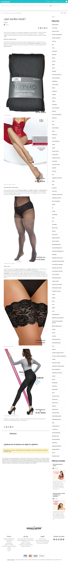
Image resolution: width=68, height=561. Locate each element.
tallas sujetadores (56, 369)
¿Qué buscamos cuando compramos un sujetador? (59, 495)
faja (53, 121)
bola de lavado (55, 151)
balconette (54, 51)
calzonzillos (54, 214)
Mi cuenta (61, 1)
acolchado (54, 104)
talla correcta (55, 402)
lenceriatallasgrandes (57, 247)
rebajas (53, 329)
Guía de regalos (55, 241)
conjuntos (54, 187)
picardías (54, 71)
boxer (53, 217)
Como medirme (55, 274)
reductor (54, 111)
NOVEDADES (25, 5)
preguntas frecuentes (57, 177)
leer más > (63, 520)
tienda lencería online (57, 284)
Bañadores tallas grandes (57, 317)
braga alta (54, 117)
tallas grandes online (56, 287)
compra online (55, 281)
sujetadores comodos (57, 372)
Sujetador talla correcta (57, 257)
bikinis (53, 87)
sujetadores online (56, 291)
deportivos (54, 134)
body (53, 124)
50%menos (54, 442)
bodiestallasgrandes (56, 416)
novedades (54, 161)
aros (53, 346)
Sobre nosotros (25, 546)
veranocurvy (55, 429)
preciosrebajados (56, 439)
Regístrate (6, 450)
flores (53, 392)
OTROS (50, 5)
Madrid (53, 349)
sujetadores (54, 81)
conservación (55, 154)
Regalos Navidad (56, 237)
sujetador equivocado (57, 267)
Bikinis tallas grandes (57, 326)
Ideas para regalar (56, 362)
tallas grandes (55, 24)
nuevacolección (55, 396)
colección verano (56, 164)
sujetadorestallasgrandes (57, 251)
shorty (53, 144)
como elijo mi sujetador (57, 264)
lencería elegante (56, 201)
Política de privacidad (42, 541)
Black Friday (55, 227)
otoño (53, 452)
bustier (53, 204)
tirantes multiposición (57, 34)
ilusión (53, 307)
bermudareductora (56, 342)
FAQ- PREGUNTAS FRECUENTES (26, 539)
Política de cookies (42, 543)
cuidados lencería (56, 157)
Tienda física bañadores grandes (57, 321)
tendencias (54, 386)
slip (53, 221)
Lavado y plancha (26, 543)
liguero (53, 57)
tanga (53, 67)
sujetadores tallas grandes (58, 366)
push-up (54, 41)
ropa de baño (55, 84)
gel (52, 44)
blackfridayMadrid (56, 244)
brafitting (54, 254)
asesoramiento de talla (57, 271)
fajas (53, 422)
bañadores (54, 91)
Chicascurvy (55, 399)
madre (53, 294)
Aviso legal (42, 539)
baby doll (54, 54)
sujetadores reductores (57, 194)
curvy (53, 311)
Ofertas (54, 231)
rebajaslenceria (55, 436)
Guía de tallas (48, 1)
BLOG (58, 5)
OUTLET (54, 5)
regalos (53, 297)
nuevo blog (54, 27)
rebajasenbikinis (56, 449)
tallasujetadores (55, 314)
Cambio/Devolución (55, 1)
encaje (53, 211)
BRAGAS (19, 5)
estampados (55, 389)
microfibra (54, 224)
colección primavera (56, 74)
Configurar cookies (11, 559)
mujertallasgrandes (56, 419)
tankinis (54, 94)
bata (53, 184)
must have (54, 191)
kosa (53, 304)
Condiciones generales (42, 540)
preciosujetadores (56, 432)
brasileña (54, 167)
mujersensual (55, 409)
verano (53, 332)
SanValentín (54, 382)
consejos (54, 171)
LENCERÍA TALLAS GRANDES (42, 5)
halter (53, 131)
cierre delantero (55, 141)
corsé (53, 47)
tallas (53, 181)
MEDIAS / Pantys (32, 5)
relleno (53, 101)
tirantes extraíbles (56, 37)
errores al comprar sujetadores (59, 356)
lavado (53, 147)
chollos (53, 359)
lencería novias (55, 31)
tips (53, 174)
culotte (53, 61)
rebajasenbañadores (56, 446)
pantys (53, 379)
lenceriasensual (55, 412)
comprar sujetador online (58, 352)
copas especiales (56, 77)
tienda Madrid (55, 127)
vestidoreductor (55, 426)
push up (54, 97)
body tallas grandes (56, 277)
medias (53, 376)
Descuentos (55, 234)
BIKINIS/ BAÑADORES (5, 5)
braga (53, 64)
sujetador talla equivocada (58, 261)
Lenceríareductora (56, 339)
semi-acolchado (55, 107)
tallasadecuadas (55, 456)
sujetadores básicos (56, 197)
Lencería (54, 336)
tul (52, 207)
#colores (54, 406)
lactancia (54, 137)
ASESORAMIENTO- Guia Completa (26, 540)
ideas (53, 301)
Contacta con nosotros (26, 544)
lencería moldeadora (56, 114)
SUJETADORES (14, 5)
